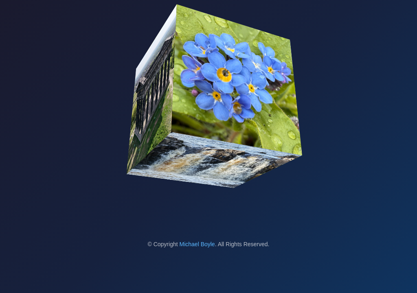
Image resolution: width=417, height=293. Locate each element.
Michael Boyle (197, 244)
